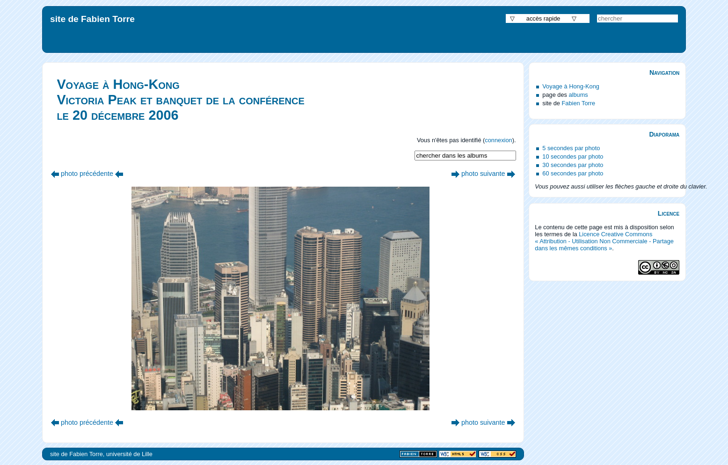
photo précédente (87, 173)
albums (578, 94)
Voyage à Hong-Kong (570, 86)
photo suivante (483, 173)
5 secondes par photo (571, 148)
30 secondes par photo (572, 164)
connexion (498, 140)
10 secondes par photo (572, 156)
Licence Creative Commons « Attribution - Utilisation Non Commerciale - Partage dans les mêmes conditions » (604, 241)
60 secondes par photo (572, 173)
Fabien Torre (579, 103)
